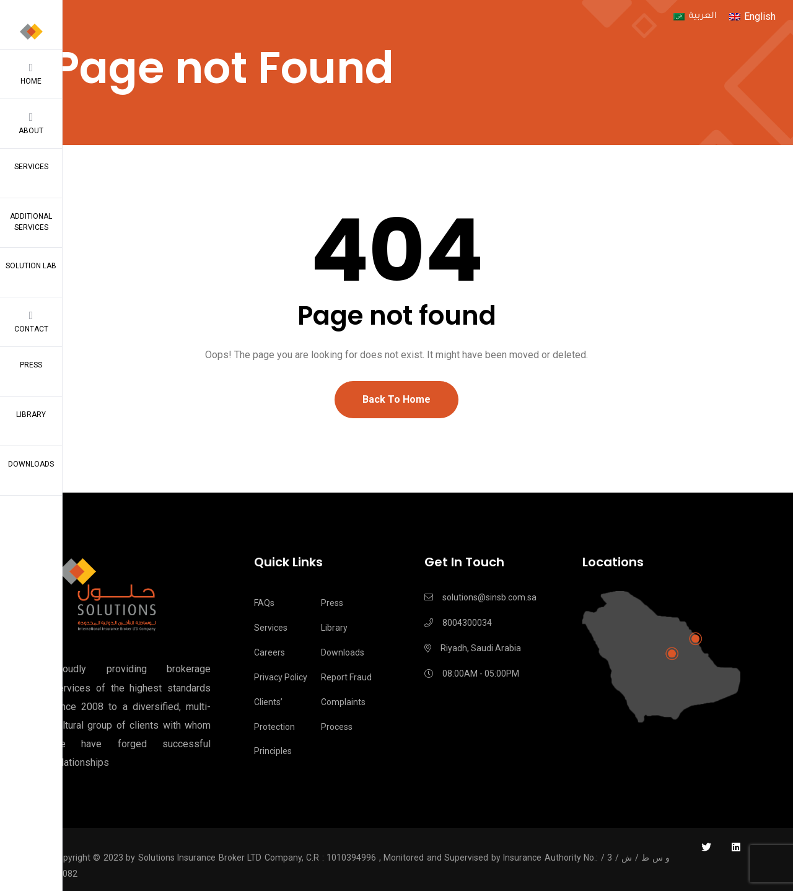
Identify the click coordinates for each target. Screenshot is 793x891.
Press (31, 365)
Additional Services (31, 222)
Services (31, 166)
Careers (269, 652)
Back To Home (396, 399)
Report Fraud (346, 677)
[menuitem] (694, 18)
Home (31, 74)
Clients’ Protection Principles (274, 727)
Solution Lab (31, 265)
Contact (31, 321)
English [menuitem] (760, 16)
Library (31, 414)
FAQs (264, 603)
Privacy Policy (280, 677)
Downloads (31, 464)
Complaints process (343, 714)
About (31, 123)
